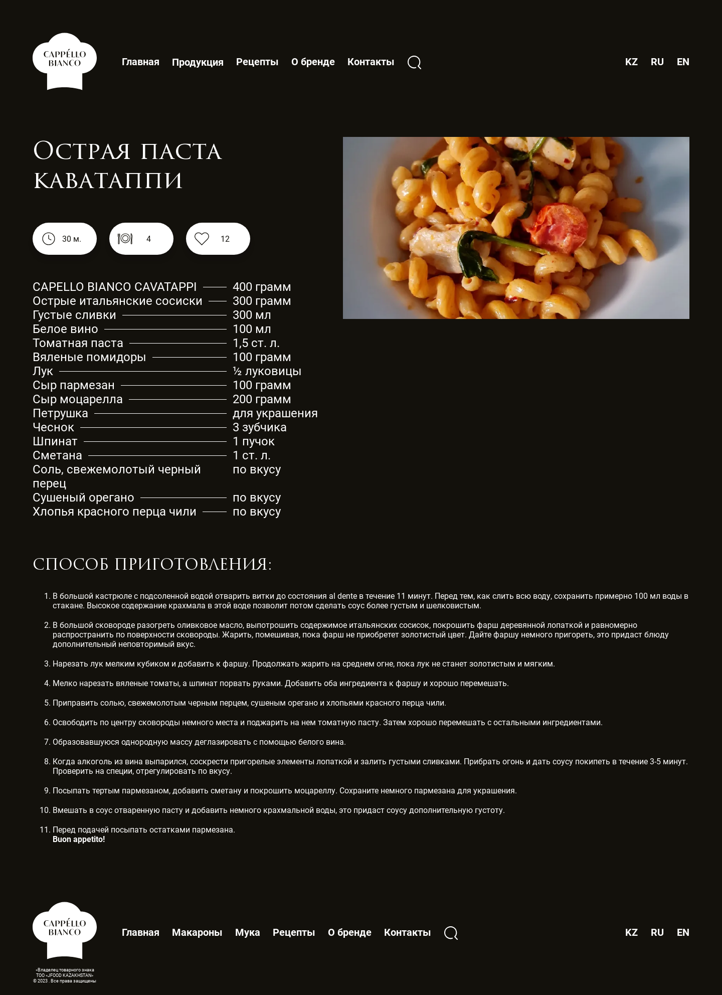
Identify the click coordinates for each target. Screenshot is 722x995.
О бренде (313, 62)
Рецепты (257, 62)
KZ (631, 62)
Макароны (197, 932)
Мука (247, 932)
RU (657, 62)
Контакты (371, 62)
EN (683, 62)
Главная (140, 62)
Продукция (198, 62)
